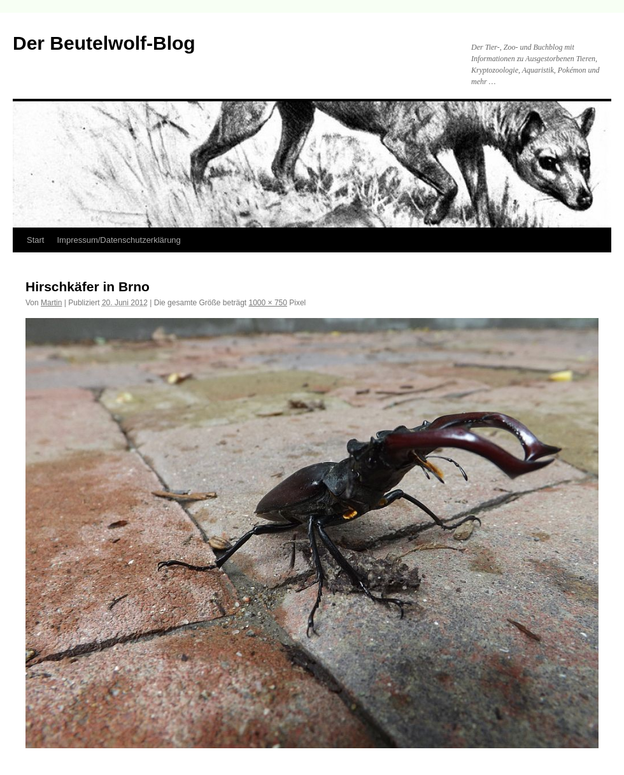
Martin (51, 302)
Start (35, 240)
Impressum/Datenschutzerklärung (118, 240)
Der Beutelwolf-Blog (104, 43)
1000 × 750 (268, 302)
